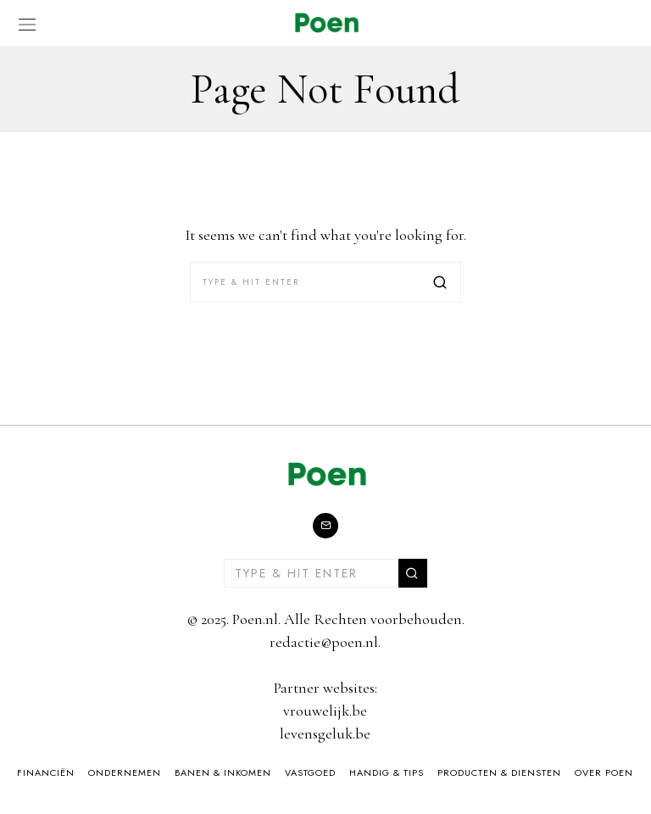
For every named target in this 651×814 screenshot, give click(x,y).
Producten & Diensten (499, 772)
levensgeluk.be (325, 733)
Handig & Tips (386, 772)
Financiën (46, 772)
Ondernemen (124, 772)
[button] (440, 282)
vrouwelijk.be (325, 710)
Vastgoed (310, 772)
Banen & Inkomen (223, 772)
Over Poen (604, 772)
